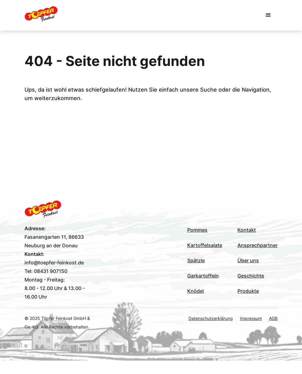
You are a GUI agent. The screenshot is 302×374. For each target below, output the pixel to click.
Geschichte (250, 276)
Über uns (248, 260)
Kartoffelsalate (204, 245)
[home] (41, 14)
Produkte (248, 291)
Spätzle (196, 260)
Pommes (197, 230)
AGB (273, 318)
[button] (268, 15)
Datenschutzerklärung (210, 318)
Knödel (195, 291)
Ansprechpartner (257, 245)
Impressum (251, 318)
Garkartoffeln (203, 276)
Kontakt (246, 230)
